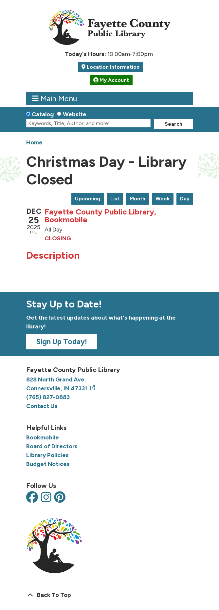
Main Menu (54, 98)
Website (74, 114)
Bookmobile (42, 437)
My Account (111, 80)
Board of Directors (52, 446)
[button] (109, 54)
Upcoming (87, 198)
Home (34, 142)
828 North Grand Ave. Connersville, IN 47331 (57, 384)
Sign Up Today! (61, 341)
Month (137, 198)
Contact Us (42, 406)
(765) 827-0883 (48, 397)
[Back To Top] (109, 595)
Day (185, 198)
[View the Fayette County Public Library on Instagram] (46, 497)
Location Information (112, 67)
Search (173, 124)
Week (162, 198)
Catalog (43, 114)
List (114, 198)
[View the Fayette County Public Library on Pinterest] (59, 497)
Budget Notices (48, 464)
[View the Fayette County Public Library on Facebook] (32, 497)
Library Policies (47, 455)
